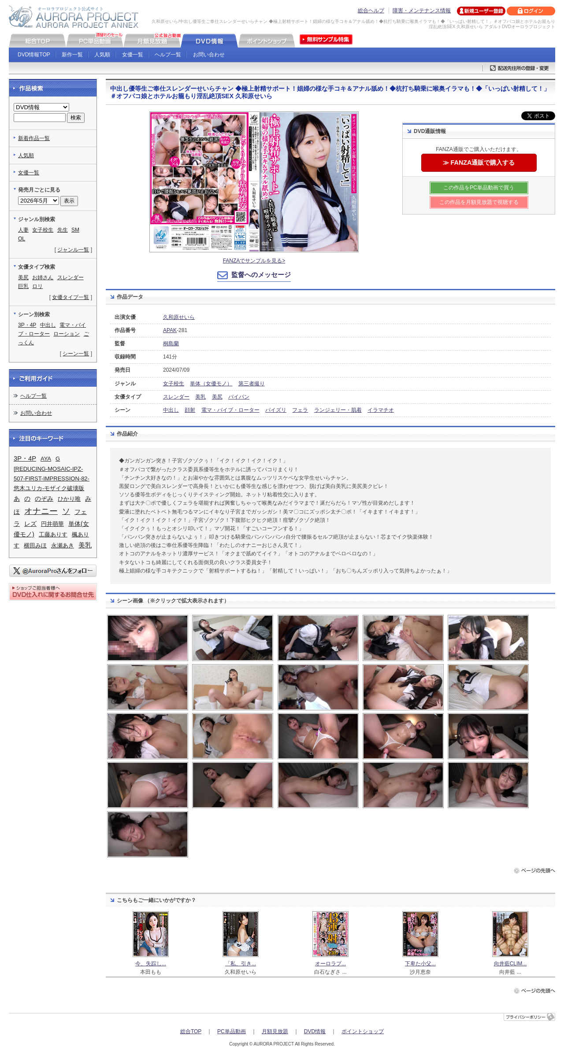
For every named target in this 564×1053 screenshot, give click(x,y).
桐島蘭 (171, 343)
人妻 (23, 230)
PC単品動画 (231, 1031)
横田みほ (35, 545)
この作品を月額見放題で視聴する (479, 202)
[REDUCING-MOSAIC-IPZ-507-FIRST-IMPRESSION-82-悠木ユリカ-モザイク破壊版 (51, 478)
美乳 (200, 397)
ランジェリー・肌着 (338, 410)
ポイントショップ (362, 1031)
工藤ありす (53, 534)
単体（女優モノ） (211, 384)
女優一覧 (132, 55)
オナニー (41, 511)
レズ (30, 523)
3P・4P (27, 325)
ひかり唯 (69, 498)
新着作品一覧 (34, 138)
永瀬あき (62, 545)
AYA (46, 458)
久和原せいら (179, 317)
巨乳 (23, 286)
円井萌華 (52, 524)
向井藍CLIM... (510, 964)
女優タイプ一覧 (70, 297)
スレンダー (176, 397)
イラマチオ (380, 410)
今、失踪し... (150, 964)
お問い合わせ (209, 55)
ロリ (37, 286)
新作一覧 (72, 55)
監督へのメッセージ (261, 274)
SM (75, 230)
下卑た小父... (420, 964)
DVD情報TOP (34, 55)
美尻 (217, 397)
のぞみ (44, 498)
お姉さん (42, 277)
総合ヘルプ (371, 10)
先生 (62, 230)
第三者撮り (251, 384)
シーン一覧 (76, 354)
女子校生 (173, 384)
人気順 (102, 55)
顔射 (190, 410)
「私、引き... (240, 964)
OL (21, 239)
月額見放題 (275, 1031)
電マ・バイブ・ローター (230, 410)
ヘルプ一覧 (168, 55)
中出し (171, 410)
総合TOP (190, 1031)
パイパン (238, 397)
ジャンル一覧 (73, 250)
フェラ (300, 410)
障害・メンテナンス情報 (422, 10)
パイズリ (275, 410)
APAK (170, 330)
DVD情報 (315, 1031)
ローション (66, 334)
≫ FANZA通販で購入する (479, 162)
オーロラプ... (330, 964)
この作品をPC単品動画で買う (478, 188)
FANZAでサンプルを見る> (254, 261)
